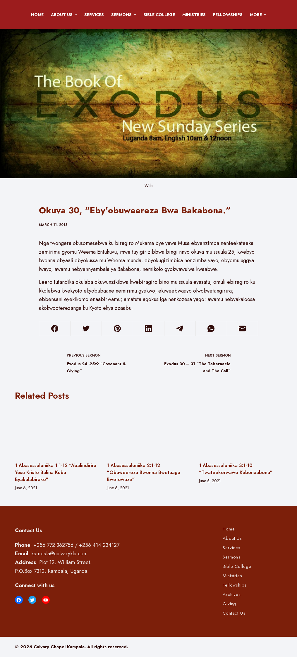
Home (37, 15)
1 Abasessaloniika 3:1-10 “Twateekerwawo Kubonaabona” (236, 469)
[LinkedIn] (148, 328)
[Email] (242, 328)
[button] (76, 14)
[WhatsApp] (211, 328)
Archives (232, 595)
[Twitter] (86, 328)
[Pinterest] (117, 328)
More (259, 14)
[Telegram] (180, 328)
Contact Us (234, 613)
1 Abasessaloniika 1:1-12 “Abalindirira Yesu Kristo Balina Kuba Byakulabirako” (55, 472)
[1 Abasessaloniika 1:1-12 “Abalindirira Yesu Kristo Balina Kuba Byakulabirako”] (56, 431)
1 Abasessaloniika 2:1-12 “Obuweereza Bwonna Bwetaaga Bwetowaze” (143, 472)
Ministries (194, 15)
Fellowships (228, 15)
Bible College (159, 15)
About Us (65, 14)
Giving (229, 604)
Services (94, 15)
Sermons (124, 14)
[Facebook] (55, 328)
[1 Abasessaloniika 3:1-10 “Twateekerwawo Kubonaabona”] (240, 431)
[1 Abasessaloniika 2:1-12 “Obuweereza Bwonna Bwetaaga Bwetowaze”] (148, 431)
